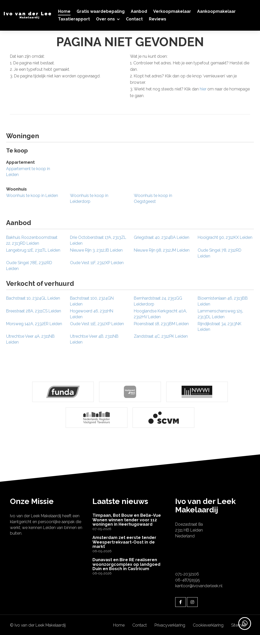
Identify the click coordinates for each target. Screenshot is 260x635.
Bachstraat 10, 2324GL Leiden (33, 298)
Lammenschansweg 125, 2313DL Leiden (220, 314)
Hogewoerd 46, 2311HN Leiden (91, 314)
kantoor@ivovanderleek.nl (198, 585)
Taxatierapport (74, 19)
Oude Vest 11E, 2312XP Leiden (97, 323)
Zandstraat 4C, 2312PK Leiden (161, 336)
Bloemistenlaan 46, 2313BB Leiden (223, 301)
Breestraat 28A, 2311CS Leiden (33, 311)
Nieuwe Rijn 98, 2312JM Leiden (162, 250)
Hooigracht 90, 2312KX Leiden (225, 237)
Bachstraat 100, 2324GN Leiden (92, 301)
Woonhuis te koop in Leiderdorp (89, 198)
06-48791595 (187, 579)
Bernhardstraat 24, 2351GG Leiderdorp (158, 301)
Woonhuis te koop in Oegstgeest (153, 198)
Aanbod (139, 11)
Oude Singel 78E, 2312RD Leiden (29, 265)
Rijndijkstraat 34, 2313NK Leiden (219, 326)
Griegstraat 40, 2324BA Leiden (161, 237)
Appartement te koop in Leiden (28, 171)
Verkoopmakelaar (172, 11)
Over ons (108, 19)
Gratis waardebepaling (101, 11)
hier (203, 89)
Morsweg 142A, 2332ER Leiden (34, 323)
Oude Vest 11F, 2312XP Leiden (97, 262)
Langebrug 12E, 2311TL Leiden (33, 250)
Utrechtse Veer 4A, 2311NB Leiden (30, 339)
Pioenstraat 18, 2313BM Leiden (161, 323)
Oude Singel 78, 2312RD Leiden (219, 253)
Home (64, 11)
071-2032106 (187, 573)
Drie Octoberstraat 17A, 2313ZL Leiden (98, 240)
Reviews (157, 19)
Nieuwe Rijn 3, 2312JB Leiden (96, 250)
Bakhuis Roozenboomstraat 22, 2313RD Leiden (31, 240)
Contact (134, 19)
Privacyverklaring (170, 624)
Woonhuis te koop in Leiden (32, 195)
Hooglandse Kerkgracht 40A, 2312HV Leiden (160, 314)
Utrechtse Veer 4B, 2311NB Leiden (94, 339)
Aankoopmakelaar (216, 11)
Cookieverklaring (208, 624)
